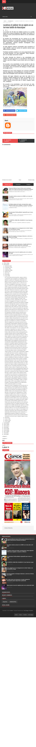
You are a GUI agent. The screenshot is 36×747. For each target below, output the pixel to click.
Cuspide (11, 610)
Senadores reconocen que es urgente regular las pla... (16, 416)
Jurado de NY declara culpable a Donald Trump (15, 298)
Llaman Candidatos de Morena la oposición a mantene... (17, 357)
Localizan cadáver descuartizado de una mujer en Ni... (16, 317)
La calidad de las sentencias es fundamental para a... (16, 374)
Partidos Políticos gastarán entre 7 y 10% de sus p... (16, 282)
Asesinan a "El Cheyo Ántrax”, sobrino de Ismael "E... (16, 305)
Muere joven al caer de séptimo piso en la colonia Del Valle (20, 585)
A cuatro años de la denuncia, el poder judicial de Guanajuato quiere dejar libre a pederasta (18, 580)
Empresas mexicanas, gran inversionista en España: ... (16, 410)
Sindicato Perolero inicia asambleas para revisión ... (16, 313)
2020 (5, 427)
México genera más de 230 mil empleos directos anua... (17, 288)
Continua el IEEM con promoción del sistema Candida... (17, 302)
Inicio (20, 179)
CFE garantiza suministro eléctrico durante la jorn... (16, 312)
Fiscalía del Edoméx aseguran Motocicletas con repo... (16, 362)
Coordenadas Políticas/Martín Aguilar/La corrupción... (16, 378)
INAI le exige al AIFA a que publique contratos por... (16, 381)
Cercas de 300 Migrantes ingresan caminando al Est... (16, 303)
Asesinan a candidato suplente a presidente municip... (16, 343)
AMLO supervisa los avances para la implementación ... (17, 414)
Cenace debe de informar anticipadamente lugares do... (17, 368)
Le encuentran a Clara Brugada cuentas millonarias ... (16, 386)
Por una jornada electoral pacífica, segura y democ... (16, 277)
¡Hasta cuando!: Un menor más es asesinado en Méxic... (17, 351)
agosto (6, 271)
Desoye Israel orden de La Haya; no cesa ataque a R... (16, 409)
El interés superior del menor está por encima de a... (16, 344)
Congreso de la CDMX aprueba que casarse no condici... (17, 404)
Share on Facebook (9, 110)
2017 (5, 431)
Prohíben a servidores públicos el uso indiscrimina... (16, 382)
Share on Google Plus (9, 115)
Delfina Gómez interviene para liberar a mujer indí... (16, 295)
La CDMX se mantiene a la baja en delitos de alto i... (16, 346)
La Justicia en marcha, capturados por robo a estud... (16, 299)
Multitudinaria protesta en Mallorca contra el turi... (15, 413)
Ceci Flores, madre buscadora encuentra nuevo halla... (16, 291)
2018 (5, 430)
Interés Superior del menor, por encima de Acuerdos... (16, 324)
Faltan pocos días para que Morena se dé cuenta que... (17, 402)
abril (6, 417)
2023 (5, 423)
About (20, 614)
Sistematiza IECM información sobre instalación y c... (16, 411)
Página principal (8, 528)
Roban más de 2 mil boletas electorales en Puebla (15, 365)
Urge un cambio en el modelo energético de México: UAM (17, 285)
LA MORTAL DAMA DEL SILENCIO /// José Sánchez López (20, 562)
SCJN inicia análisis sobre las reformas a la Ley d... (16, 330)
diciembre (7, 266)
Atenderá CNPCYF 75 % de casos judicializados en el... (17, 407)
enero (6, 421)
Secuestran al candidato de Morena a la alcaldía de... (16, 396)
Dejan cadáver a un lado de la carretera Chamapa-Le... (16, 336)
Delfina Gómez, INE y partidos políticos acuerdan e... (16, 376)
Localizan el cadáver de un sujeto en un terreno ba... (16, 393)
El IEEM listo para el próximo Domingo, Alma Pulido (16, 355)
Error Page (30, 614)
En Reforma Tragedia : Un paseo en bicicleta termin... (16, 354)
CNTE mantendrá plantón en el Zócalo (13, 383)
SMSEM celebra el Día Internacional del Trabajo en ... (16, 390)
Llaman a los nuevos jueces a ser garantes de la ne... (16, 375)
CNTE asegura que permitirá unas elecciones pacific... (16, 287)
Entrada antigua (31, 179)
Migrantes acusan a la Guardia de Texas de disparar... (16, 292)
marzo (6, 418)
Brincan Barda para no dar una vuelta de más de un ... (16, 360)
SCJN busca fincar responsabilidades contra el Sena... (16, 369)
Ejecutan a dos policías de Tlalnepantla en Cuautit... (16, 392)
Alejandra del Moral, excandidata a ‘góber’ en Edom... (16, 379)
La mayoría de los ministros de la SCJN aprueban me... (17, 294)
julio (6, 273)
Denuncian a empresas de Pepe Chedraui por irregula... (17, 371)
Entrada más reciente (7, 179)
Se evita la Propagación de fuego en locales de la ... (16, 301)
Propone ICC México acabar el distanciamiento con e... (16, 364)
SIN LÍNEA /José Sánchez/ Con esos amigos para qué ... (17, 327)
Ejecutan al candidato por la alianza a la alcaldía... (15, 320)
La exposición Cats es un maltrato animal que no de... (16, 403)
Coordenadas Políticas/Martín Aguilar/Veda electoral (16, 296)
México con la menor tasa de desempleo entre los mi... (16, 281)
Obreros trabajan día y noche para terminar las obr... (16, 322)
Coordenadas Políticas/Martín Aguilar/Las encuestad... (16, 323)
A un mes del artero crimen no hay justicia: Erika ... (16, 350)
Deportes (5, 601)
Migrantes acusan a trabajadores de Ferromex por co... (16, 385)
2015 (5, 434)
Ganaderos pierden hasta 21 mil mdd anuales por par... (16, 316)
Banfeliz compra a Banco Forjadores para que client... (16, 367)
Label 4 (5, 447)
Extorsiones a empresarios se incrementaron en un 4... (16, 310)
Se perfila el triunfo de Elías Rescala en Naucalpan (16, 348)
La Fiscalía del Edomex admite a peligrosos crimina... (16, 353)
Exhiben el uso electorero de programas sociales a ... (16, 389)
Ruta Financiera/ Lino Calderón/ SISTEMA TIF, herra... (16, 326)
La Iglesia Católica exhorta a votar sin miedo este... (16, 395)
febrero (6, 420)
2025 (5, 263)
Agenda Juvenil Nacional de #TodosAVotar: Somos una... (17, 309)
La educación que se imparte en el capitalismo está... (16, 278)
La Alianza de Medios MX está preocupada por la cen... (17, 319)
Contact (25, 614)
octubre (6, 268)
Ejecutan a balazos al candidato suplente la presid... (16, 339)
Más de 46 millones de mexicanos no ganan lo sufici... (16, 289)
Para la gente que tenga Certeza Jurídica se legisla (16, 358)
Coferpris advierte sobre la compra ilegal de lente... (16, 333)
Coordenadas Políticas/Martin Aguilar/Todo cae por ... (16, 400)
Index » (4, 445)
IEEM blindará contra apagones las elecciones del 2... (16, 340)
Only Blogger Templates (28, 610)
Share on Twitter (21, 110)
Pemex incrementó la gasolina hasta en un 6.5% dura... (17, 315)
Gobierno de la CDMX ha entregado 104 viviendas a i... (17, 406)
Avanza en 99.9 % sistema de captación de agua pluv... (17, 308)
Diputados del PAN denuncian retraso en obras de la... (16, 347)
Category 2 (4, 438)
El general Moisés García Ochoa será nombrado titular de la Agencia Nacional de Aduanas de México (20, 539)
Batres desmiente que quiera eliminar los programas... (16, 388)
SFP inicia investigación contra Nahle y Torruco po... (16, 284)
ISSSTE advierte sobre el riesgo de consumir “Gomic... (16, 334)
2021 (5, 425)
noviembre (7, 267)
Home (16, 614)
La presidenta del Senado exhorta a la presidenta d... (16, 337)
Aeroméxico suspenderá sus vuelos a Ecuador (15, 329)
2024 (5, 264)
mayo (6, 275)
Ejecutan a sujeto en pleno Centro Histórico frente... (16, 372)
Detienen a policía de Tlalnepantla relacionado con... (16, 280)
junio (6, 274)
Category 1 (4, 436)
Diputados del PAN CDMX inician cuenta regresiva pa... (17, 397)
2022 (5, 424)
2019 (5, 428)
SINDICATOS (13, 601)
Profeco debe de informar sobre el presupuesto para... (16, 332)
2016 (5, 432)
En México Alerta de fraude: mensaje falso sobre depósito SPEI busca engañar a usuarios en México (20, 551)
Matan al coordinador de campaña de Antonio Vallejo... (16, 399)
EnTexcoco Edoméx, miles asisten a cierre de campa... (16, 361)
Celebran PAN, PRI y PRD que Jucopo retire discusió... (16, 306)
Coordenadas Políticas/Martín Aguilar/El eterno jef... (16, 341)
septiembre (7, 270)
